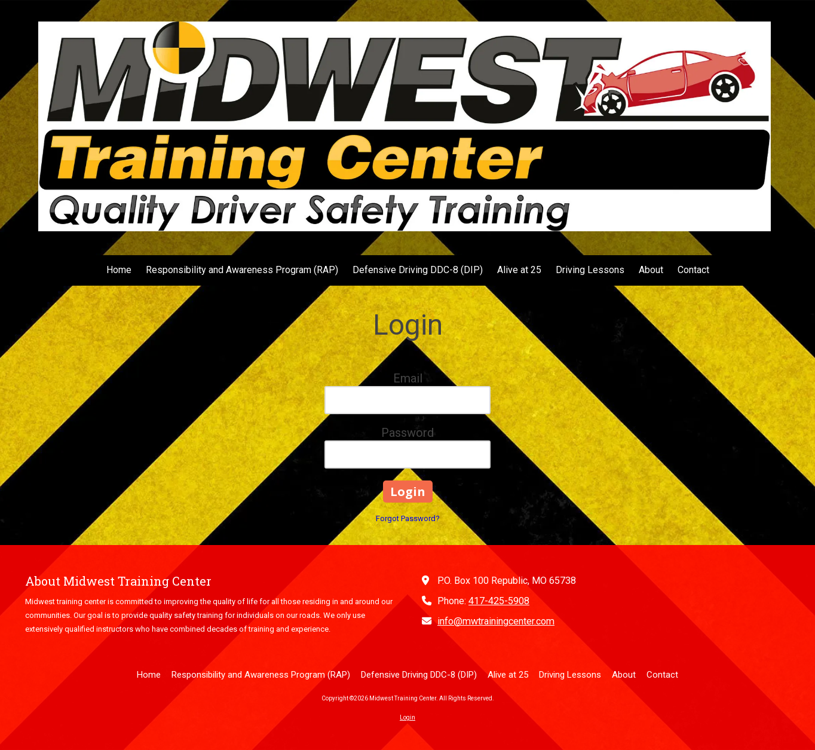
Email (407, 378)
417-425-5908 (498, 601)
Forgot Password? (408, 518)
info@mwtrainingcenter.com (495, 621)
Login (407, 717)
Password (407, 432)
